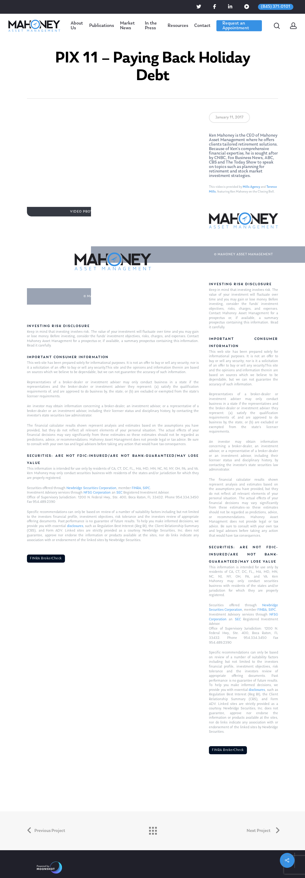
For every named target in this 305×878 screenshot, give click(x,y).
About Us (77, 25)
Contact (202, 25)
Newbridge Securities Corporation (91, 488)
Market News (127, 25)
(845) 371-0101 (275, 6)
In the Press (151, 25)
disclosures (75, 526)
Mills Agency (251, 187)
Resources (178, 25)
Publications (101, 25)
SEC (119, 492)
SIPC (146, 488)
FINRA (136, 488)
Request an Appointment (235, 25)
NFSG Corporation (97, 492)
